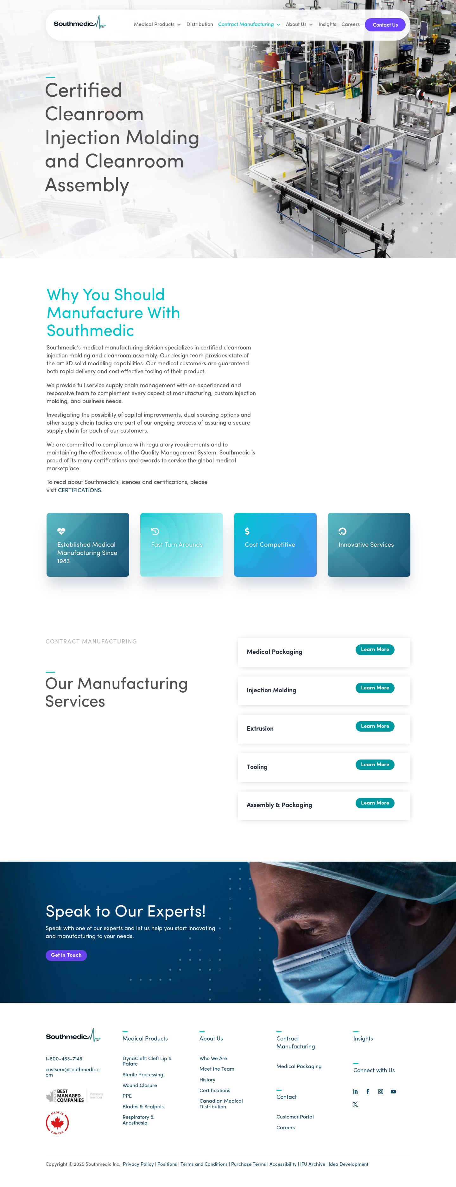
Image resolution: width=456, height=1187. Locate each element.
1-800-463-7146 (64, 1063)
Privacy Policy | (139, 1168)
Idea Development (348, 1168)
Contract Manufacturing (249, 24)
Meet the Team (217, 1073)
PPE (127, 1100)
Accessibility (283, 1168)
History (207, 1084)
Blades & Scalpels (143, 1110)
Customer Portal (295, 1121)
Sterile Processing (143, 1079)
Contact (286, 1102)
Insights (327, 24)
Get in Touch (70, 957)
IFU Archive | (314, 1168)
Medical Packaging (299, 1070)
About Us (300, 24)
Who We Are (213, 1062)
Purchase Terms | (249, 1168)
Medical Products (157, 24)
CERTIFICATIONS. (80, 491)
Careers (350, 24)
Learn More (371, 652)
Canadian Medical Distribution (221, 1108)
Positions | (168, 1168)
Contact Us (385, 25)
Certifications (215, 1094)
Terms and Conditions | (205, 1168)
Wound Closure (140, 1089)
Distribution (200, 24)
